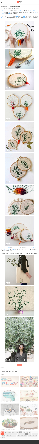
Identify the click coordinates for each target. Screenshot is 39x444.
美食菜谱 (18, 435)
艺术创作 (8, 247)
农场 (24, 17)
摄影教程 (25, 435)
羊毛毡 (27, 432)
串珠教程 (17, 432)
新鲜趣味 (3, 437)
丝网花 (30, 432)
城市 (17, 16)
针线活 (36, 12)
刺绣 (3, 10)
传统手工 (7, 435)
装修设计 (33, 435)
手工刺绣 (13, 8)
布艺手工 (6, 432)
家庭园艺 (22, 435)
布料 (20, 10)
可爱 (9, 13)
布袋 (9, 249)
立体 (3, 13)
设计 (14, 249)
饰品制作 (13, 432)
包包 (27, 247)
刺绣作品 (4, 249)
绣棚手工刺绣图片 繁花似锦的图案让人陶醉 (10, 371)
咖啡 (1, 18)
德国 (30, 10)
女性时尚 (14, 435)
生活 (6, 18)
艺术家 (34, 10)
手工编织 (9, 432)
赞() (19, 364)
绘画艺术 (29, 435)
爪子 (4, 17)
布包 (33, 247)
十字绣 (24, 432)
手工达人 (11, 435)
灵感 (24, 16)
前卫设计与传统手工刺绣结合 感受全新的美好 (10, 369)
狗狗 (1, 17)
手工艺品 (3, 435)
